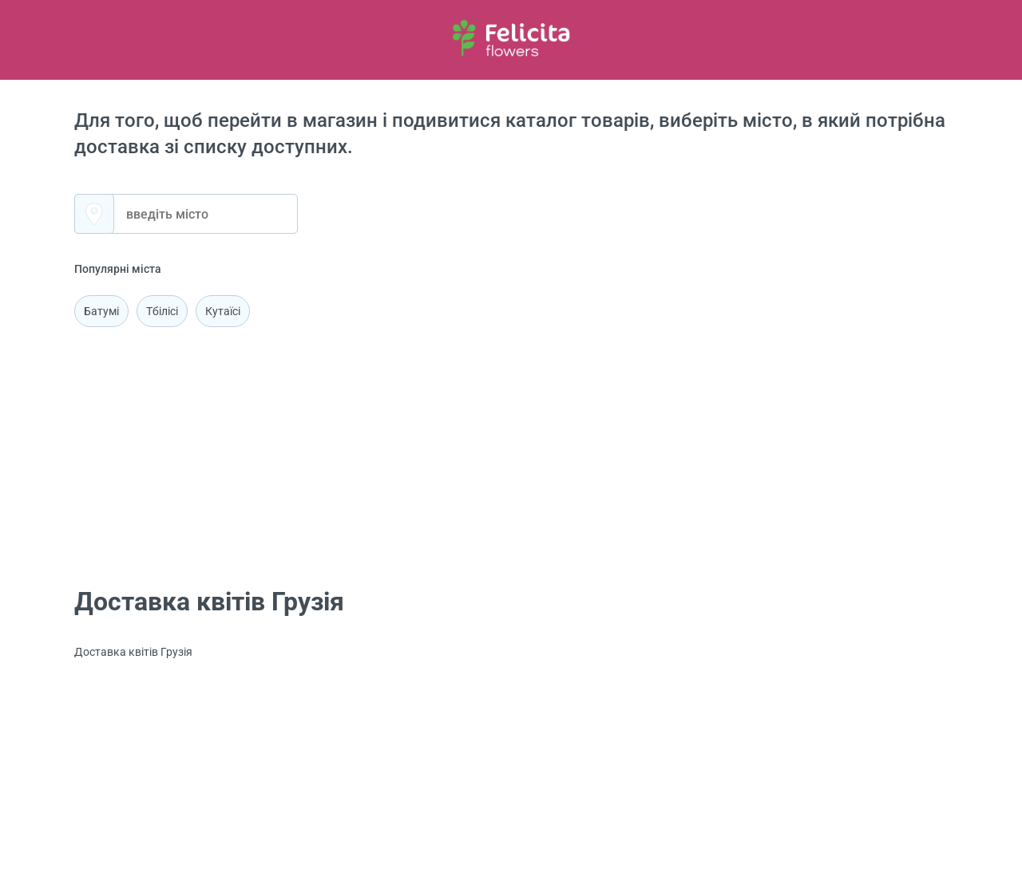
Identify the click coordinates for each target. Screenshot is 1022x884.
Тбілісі (162, 311)
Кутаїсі (222, 311)
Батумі (101, 311)
